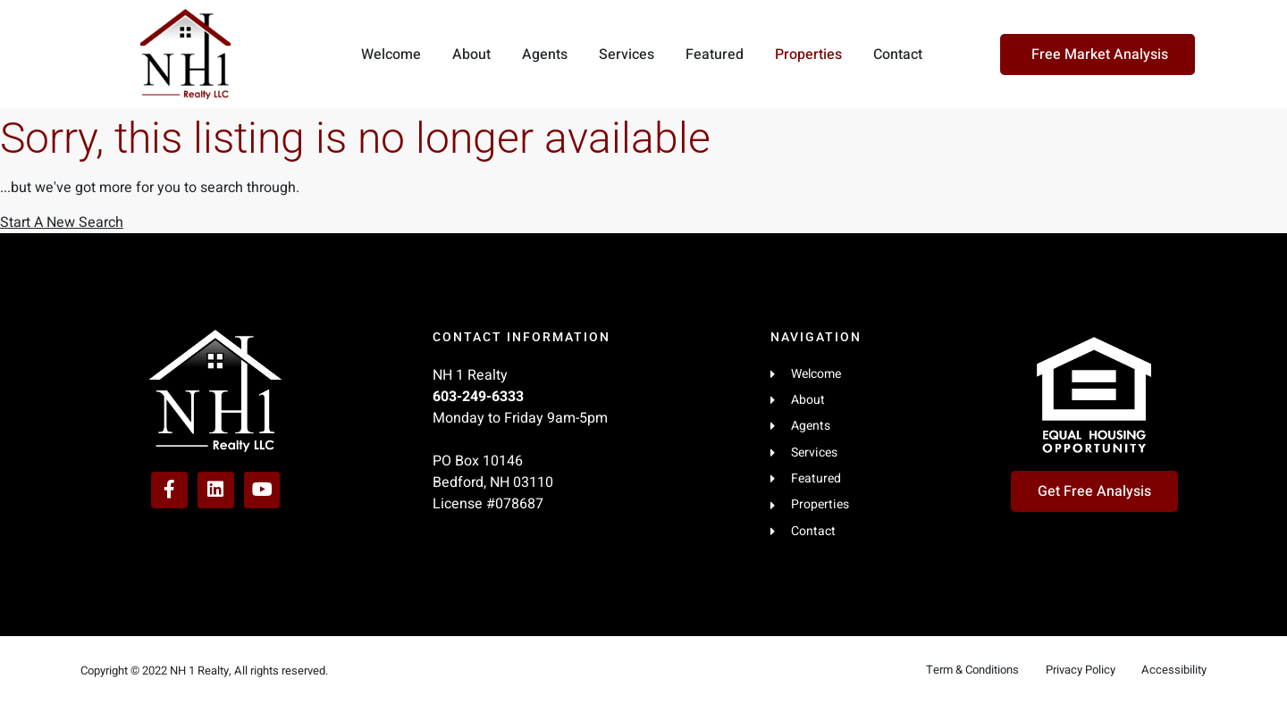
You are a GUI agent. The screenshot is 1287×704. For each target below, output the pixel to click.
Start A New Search (61, 222)
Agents (545, 54)
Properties (808, 54)
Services (626, 54)
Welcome (391, 54)
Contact (897, 54)
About (471, 54)
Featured (715, 54)
